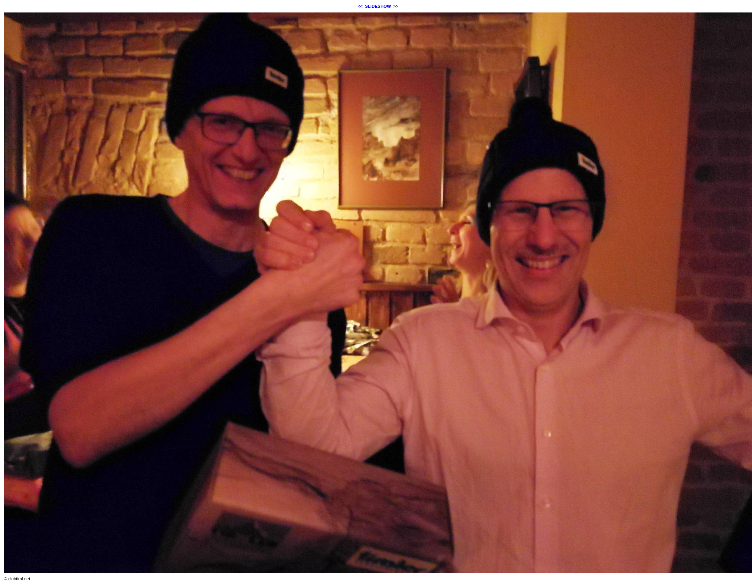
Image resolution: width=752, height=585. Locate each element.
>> (395, 6)
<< (360, 6)
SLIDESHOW (378, 6)
